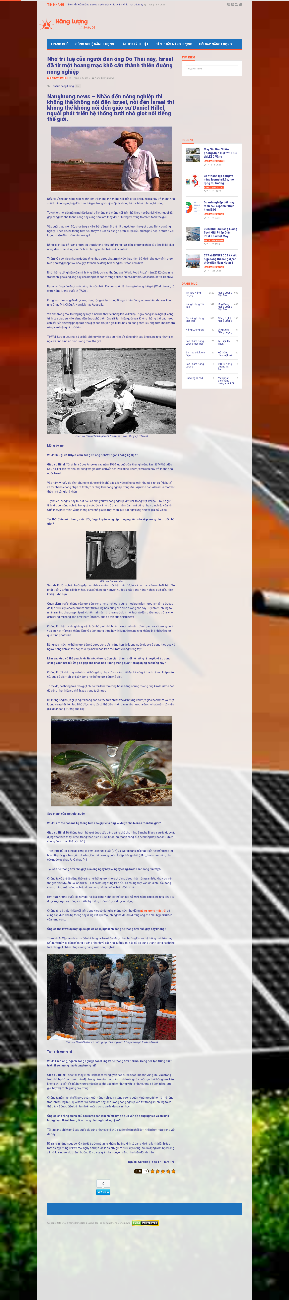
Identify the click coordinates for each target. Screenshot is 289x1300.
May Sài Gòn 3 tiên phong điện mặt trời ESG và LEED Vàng (220, 153)
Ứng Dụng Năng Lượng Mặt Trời (225, 307)
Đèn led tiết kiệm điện (195, 353)
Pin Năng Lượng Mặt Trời (195, 319)
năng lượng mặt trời (153, 910)
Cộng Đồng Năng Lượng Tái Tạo (85, 1223)
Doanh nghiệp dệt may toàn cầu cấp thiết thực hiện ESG (219, 206)
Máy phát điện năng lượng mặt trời (226, 381)
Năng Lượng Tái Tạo (213, 188)
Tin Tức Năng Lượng (57, 78)
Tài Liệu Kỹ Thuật (135, 44)
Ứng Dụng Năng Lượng (225, 331)
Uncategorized (194, 378)
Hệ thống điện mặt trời (225, 353)
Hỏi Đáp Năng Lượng (215, 44)
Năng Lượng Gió (195, 329)
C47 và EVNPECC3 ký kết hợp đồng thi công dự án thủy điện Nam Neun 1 (220, 259)
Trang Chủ (59, 44)
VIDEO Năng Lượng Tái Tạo (225, 366)
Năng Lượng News (104, 78)
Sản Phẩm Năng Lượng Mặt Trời (195, 342)
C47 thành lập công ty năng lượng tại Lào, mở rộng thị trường (219, 179)
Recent (188, 140)
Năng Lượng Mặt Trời (214, 161)
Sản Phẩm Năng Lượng (174, 44)
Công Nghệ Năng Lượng (94, 44)
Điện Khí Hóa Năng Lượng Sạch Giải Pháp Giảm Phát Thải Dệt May (106, 4)
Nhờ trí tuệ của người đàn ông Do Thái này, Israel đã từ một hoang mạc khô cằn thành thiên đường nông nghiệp (110, 65)
